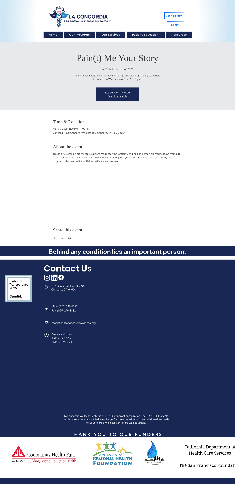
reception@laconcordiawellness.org (74, 323)
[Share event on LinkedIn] (69, 238)
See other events (117, 96)
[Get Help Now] (174, 15)
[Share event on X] (61, 238)
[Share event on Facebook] (54, 238)
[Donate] (175, 24)
